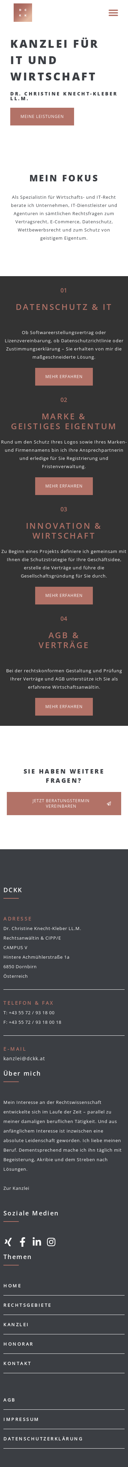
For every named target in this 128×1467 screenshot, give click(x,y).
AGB (9, 1400)
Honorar (18, 1344)
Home (12, 1286)
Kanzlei (16, 1324)
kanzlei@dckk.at (24, 1058)
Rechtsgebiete (27, 1305)
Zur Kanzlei (16, 1188)
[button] (113, 12)
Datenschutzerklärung (43, 1439)
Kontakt (17, 1363)
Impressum (21, 1419)
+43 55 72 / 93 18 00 (32, 1012)
